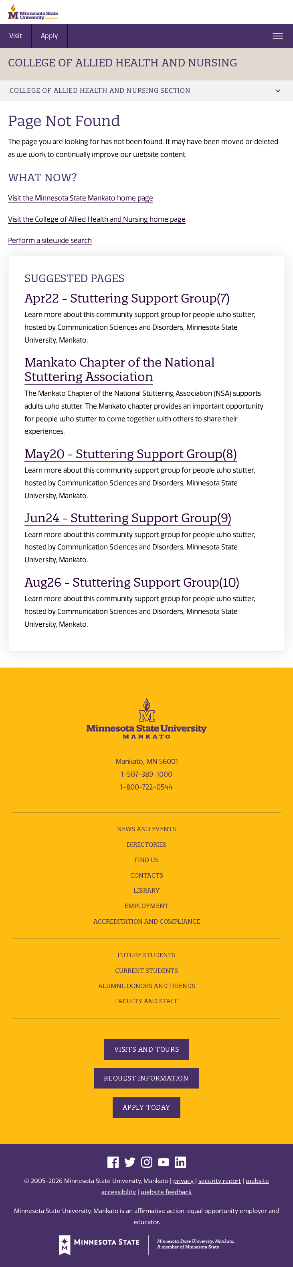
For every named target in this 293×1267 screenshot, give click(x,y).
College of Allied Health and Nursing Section (145, 90)
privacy (183, 1181)
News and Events (146, 829)
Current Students (146, 970)
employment (146, 906)
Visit (15, 36)
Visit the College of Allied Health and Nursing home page (97, 219)
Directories (146, 844)
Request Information (146, 1078)
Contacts (146, 875)
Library (146, 890)
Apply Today (146, 1107)
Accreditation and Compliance (146, 921)
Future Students (146, 955)
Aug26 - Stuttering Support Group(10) (131, 582)
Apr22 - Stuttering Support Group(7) (127, 298)
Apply (49, 36)
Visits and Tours (146, 1049)
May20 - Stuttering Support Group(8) (130, 454)
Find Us (146, 860)
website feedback (166, 1192)
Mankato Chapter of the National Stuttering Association (119, 369)
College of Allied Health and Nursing (122, 62)
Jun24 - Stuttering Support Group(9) (127, 518)
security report (219, 1181)
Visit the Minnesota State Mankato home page (80, 198)
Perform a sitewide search (50, 241)
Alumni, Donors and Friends (146, 986)
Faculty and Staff (146, 1001)
